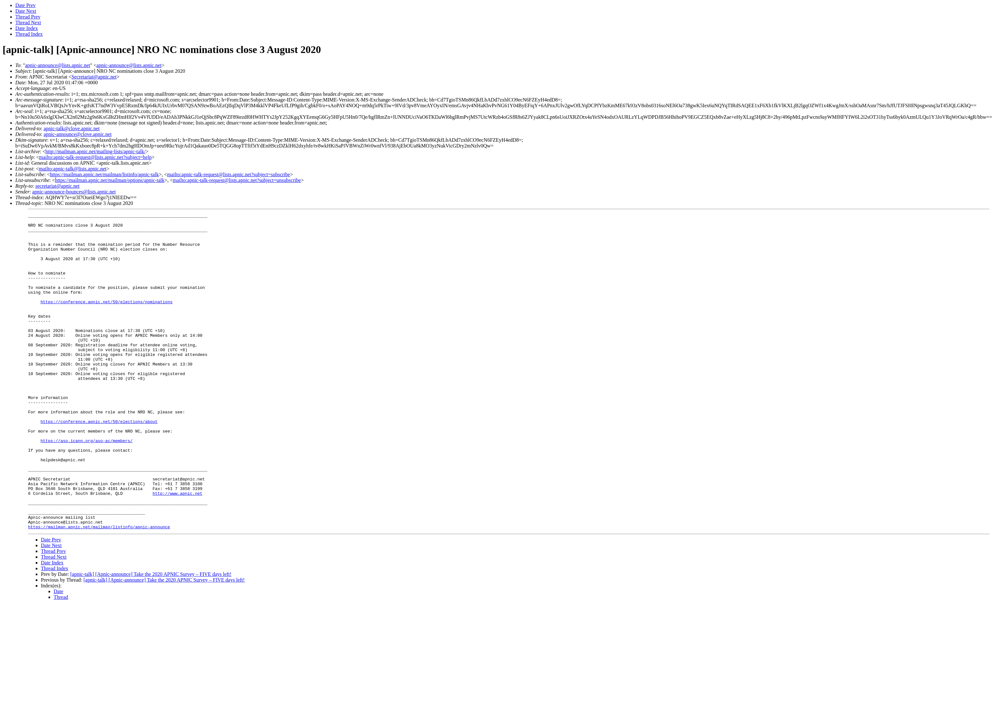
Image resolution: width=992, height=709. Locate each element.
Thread (61, 660)
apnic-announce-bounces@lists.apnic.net (74, 191)
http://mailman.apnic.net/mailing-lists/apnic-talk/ (95, 151)
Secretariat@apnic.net (93, 76)
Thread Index (29, 34)
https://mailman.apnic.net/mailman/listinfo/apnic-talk (104, 174)
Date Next (25, 11)
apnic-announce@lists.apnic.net (57, 65)
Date (58, 654)
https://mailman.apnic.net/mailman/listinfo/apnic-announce (99, 590)
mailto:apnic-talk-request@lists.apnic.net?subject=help (95, 157)
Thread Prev (28, 16)
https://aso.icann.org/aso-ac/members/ (87, 486)
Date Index (26, 28)
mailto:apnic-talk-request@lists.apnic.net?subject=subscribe (228, 174)
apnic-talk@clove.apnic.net (72, 128)
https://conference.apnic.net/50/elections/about (99, 463)
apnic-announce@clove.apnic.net (78, 134)
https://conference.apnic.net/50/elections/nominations (106, 320)
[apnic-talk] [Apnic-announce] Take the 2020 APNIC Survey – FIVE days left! (150, 637)
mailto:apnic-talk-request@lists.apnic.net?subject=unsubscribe (237, 180)
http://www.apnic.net (177, 550)
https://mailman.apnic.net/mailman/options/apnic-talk (109, 180)
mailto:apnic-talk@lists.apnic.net (72, 168)
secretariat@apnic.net (57, 186)
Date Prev (25, 5)
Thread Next (28, 22)
